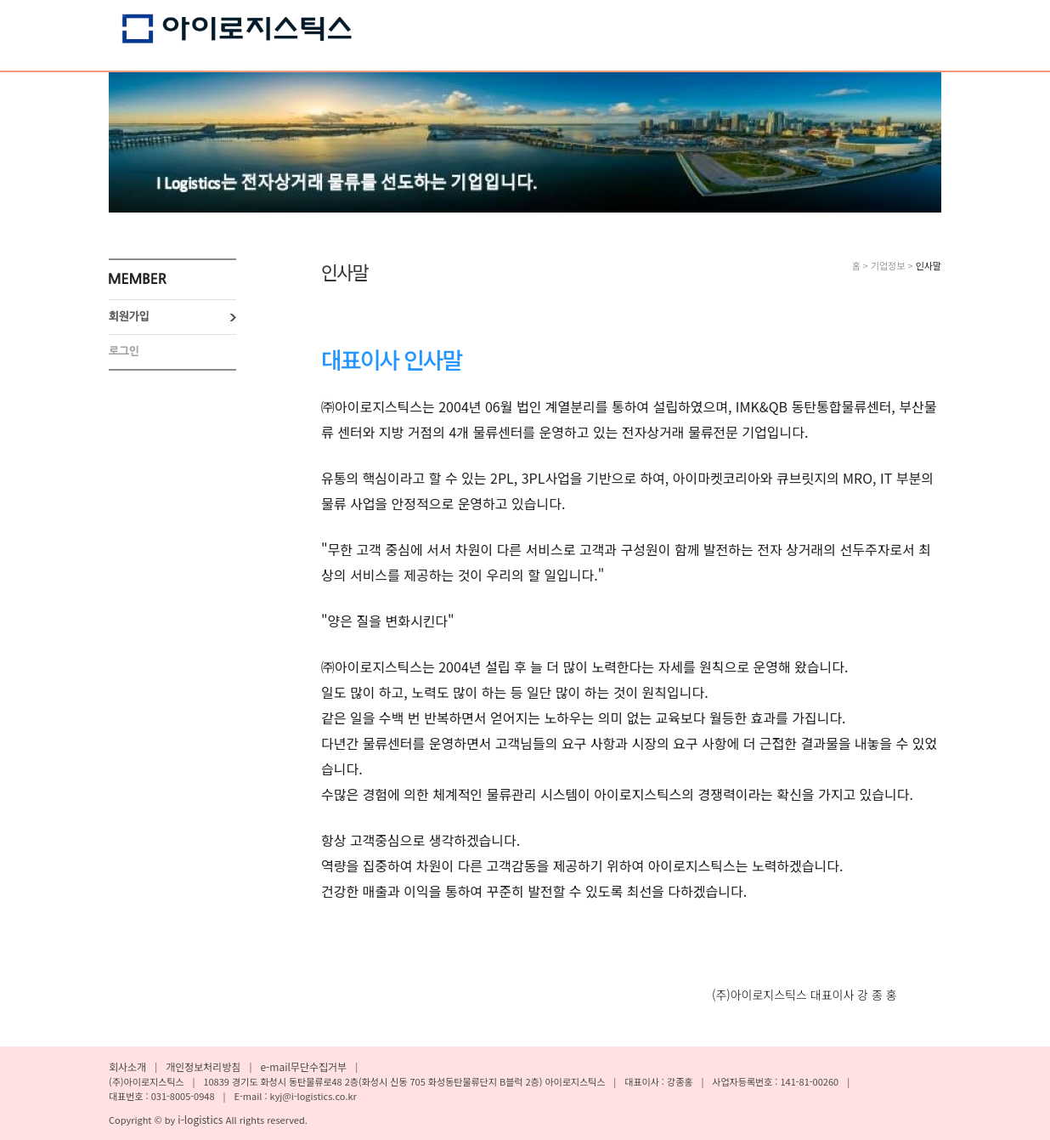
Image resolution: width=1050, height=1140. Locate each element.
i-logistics (201, 1119)
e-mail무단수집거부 (303, 1066)
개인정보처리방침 (203, 1066)
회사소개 (127, 1066)
